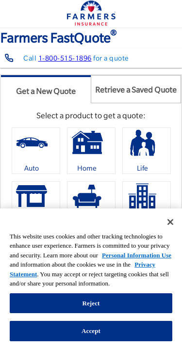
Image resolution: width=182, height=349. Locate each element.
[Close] (170, 222)
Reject (90, 303)
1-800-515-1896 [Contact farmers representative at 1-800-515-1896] (65, 58)
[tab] (46, 89)
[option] (36, 150)
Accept (91, 330)
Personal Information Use (136, 255)
